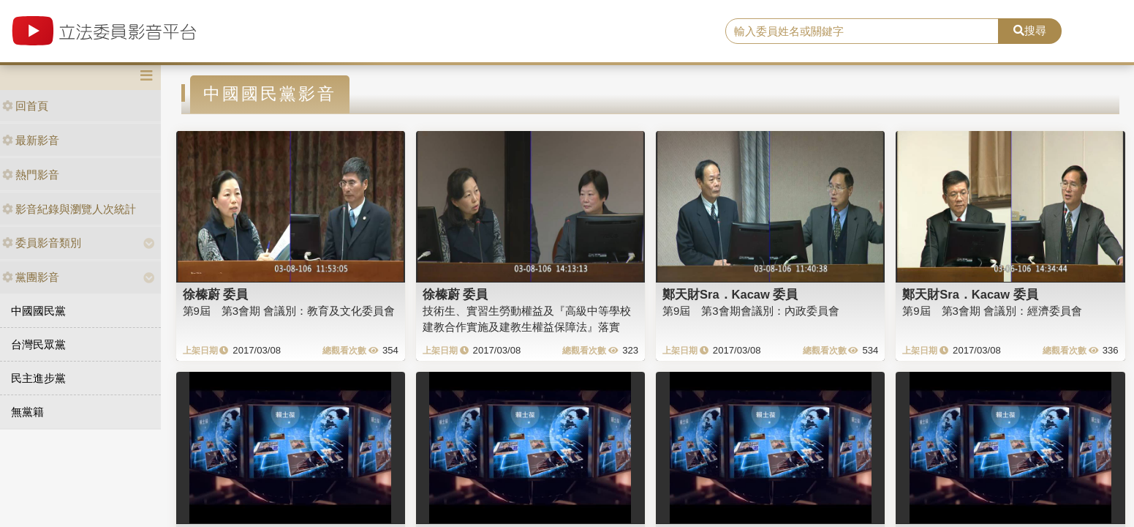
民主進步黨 (38, 378)
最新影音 (30, 140)
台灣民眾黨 (38, 344)
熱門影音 (30, 174)
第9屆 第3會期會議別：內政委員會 (750, 310)
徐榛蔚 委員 (216, 294)
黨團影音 (30, 277)
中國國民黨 (38, 310)
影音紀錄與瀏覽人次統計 (69, 209)
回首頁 (25, 106)
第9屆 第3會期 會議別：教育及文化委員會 (289, 310)
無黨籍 (27, 411)
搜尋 (1029, 30)
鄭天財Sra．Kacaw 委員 (730, 294)
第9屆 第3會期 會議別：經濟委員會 (992, 310)
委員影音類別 (41, 242)
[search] (862, 31)
